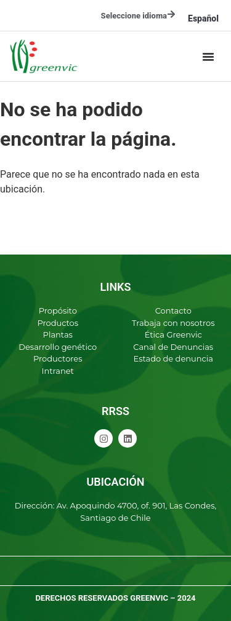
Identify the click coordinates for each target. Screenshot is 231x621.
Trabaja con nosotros (173, 323)
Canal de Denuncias (173, 347)
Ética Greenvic (173, 334)
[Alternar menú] (208, 56)
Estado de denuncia (173, 358)
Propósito (58, 310)
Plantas (58, 334)
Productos (57, 323)
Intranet (58, 371)
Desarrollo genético (57, 347)
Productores (58, 358)
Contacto (173, 310)
